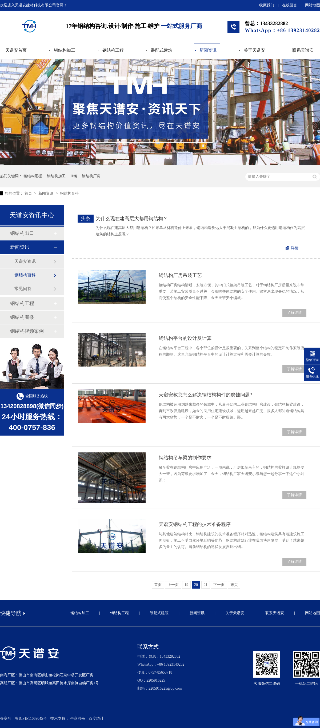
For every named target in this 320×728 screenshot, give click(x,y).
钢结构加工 (64, 50)
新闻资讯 (208, 50)
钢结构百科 (69, 193)
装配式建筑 (161, 50)
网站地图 (312, 5)
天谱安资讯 (25, 261)
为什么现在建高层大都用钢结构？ (132, 218)
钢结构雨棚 (32, 176)
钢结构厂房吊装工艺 (180, 275)
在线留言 (289, 5)
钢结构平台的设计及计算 (185, 338)
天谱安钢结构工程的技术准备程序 (195, 524)
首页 (29, 193)
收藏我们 (266, 5)
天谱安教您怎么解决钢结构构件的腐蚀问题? (205, 394)
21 (205, 585)
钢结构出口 (22, 233)
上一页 (173, 585)
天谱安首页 (16, 50)
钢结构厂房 (91, 176)
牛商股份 (77, 719)
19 (186, 585)
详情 (294, 248)
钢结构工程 (113, 50)
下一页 (219, 585)
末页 (234, 585)
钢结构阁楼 (22, 317)
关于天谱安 (254, 50)
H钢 (74, 176)
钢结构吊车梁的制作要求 (185, 457)
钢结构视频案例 (27, 331)
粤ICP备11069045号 (31, 719)
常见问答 (22, 288)
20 (196, 585)
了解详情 (294, 313)
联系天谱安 (303, 50)
